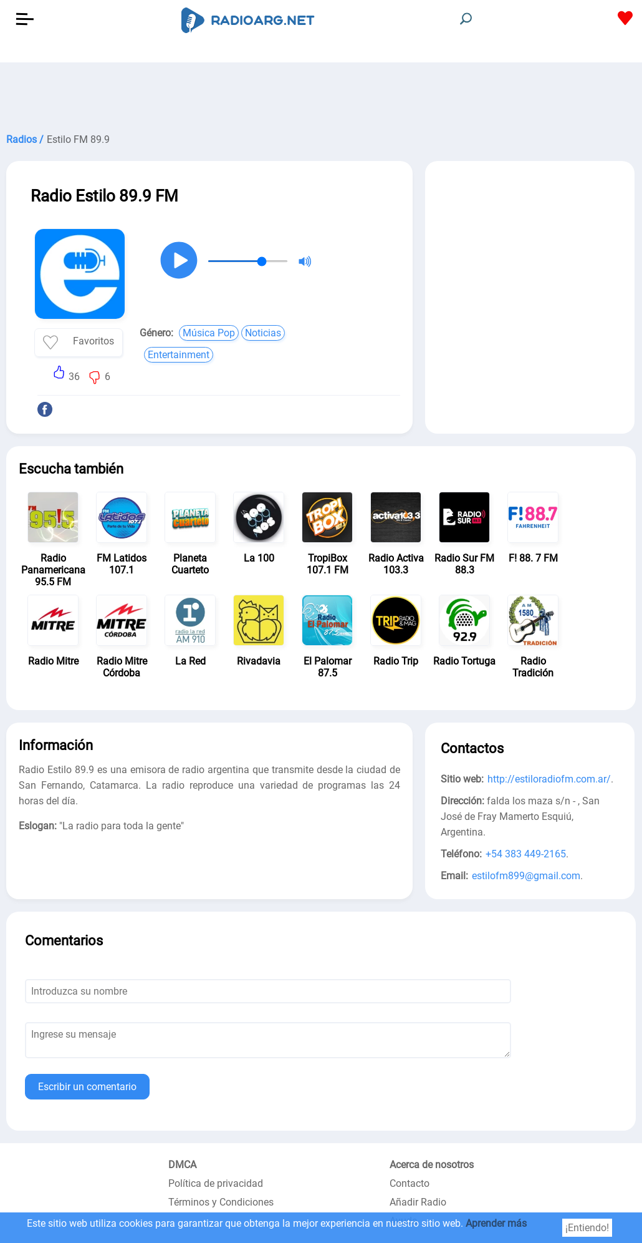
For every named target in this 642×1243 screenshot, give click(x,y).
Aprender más (496, 1223)
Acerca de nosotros (432, 1165)
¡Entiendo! (587, 1228)
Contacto (409, 1183)
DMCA (182, 1165)
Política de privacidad (215, 1183)
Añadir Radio (418, 1202)
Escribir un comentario (87, 1087)
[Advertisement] (321, 93)
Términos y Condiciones (221, 1202)
